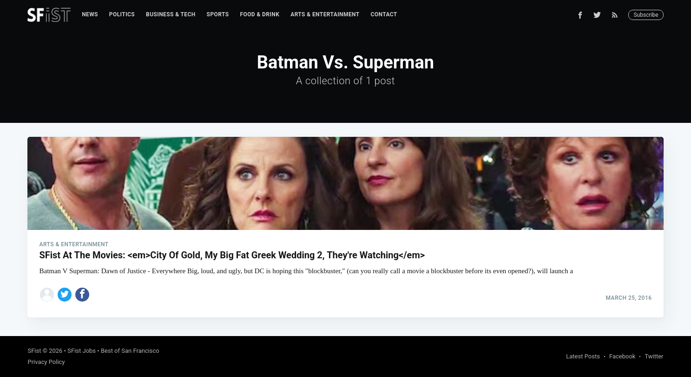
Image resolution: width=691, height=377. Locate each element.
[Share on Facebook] (82, 295)
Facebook (622, 356)
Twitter (654, 356)
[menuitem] (90, 15)
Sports (218, 14)
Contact (384, 14)
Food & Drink (259, 14)
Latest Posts (583, 356)
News (90, 14)
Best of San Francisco (130, 350)
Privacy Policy (46, 361)
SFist (34, 350)
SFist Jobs (81, 350)
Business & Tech (171, 14)
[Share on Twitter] (64, 295)
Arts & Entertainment (324, 14)
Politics (122, 14)
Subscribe (645, 15)
